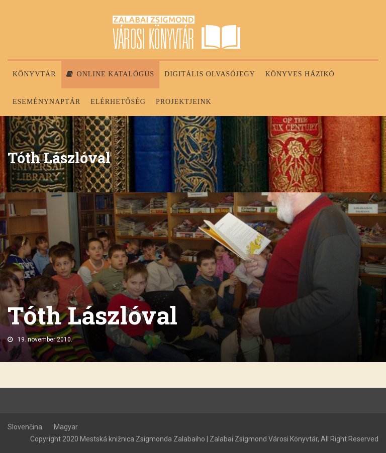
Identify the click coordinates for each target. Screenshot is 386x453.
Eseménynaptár (46, 101)
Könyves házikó (300, 74)
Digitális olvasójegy (209, 74)
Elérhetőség (118, 101)
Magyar (66, 427)
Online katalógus (110, 74)
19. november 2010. (45, 339)
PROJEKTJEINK (184, 101)
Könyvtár (34, 74)
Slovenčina (25, 427)
